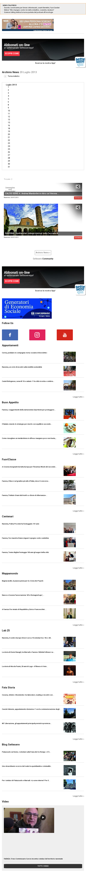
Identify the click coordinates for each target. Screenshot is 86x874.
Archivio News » (43, 252)
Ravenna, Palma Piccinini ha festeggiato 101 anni (20, 524)
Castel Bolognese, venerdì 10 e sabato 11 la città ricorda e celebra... (28, 381)
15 (9, 122)
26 (9, 152)
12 (9, 116)
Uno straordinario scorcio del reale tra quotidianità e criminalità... (27, 766)
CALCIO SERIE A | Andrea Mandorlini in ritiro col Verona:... (32, 193)
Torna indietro (11, 76)
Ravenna (7, 197)
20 (9, 134)
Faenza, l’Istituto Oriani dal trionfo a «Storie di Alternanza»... (24, 495)
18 (9, 128)
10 (9, 111)
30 (9, 164)
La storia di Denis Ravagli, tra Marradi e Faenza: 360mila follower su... (28, 652)
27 (9, 155)
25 (9, 149)
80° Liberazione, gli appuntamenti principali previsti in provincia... (27, 723)
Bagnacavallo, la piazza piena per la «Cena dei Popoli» (22, 581)
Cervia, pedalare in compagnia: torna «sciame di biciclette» (24, 353)
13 (9, 119)
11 (9, 114)
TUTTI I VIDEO (43, 866)
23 (9, 143)
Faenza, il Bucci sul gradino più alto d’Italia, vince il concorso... (26, 481)
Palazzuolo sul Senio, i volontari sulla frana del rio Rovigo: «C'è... (26, 752)
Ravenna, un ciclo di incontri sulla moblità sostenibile (22, 367)
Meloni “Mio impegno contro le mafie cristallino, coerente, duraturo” (29, 10)
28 (9, 158)
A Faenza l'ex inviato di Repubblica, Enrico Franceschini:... (24, 609)
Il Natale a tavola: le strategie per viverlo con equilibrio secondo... (27, 424)
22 (9, 140)
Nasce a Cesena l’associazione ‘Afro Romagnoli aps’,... (23, 595)
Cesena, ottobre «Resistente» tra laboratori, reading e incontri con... (28, 695)
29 (9, 161)
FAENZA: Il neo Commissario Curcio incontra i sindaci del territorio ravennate (33, 859)
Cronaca (78, 238)
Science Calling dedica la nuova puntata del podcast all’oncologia (28, 12)
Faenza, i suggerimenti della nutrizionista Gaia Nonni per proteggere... (29, 410)
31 (9, 167)
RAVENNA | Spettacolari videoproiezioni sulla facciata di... (32, 233)
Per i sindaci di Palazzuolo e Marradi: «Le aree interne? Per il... (26, 780)
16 (9, 125)
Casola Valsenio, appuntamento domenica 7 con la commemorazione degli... (31, 709)
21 (9, 137)
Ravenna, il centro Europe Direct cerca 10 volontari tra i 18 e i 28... (27, 638)
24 (9, 146)
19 (9, 131)
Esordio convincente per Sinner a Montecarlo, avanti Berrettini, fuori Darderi (32, 8)
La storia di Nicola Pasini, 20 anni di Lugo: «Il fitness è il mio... (25, 666)
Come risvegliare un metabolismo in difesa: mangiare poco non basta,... (29, 438)
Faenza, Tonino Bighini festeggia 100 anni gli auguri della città (25, 552)
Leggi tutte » (78, 397)
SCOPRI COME (12, 53)
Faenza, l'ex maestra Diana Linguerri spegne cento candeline (25, 538)
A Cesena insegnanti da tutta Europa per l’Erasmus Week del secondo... (29, 467)
